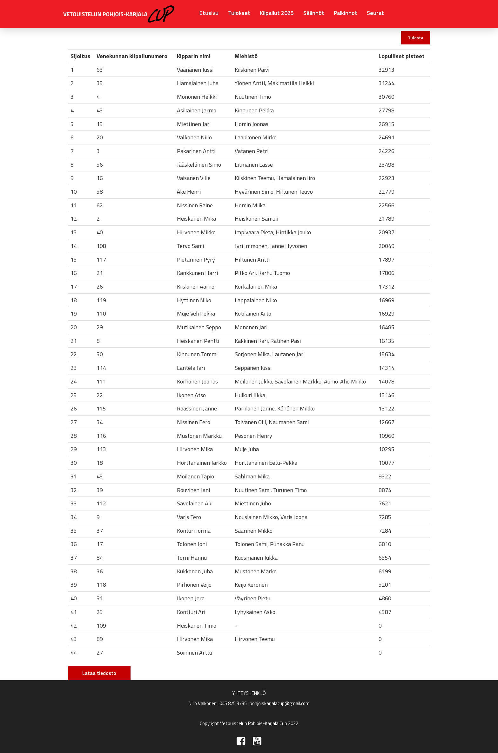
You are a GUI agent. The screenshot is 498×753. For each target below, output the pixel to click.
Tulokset (239, 13)
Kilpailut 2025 (277, 13)
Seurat (375, 13)
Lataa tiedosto (99, 673)
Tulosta (415, 37)
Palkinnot (345, 13)
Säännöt (313, 13)
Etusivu (209, 13)
